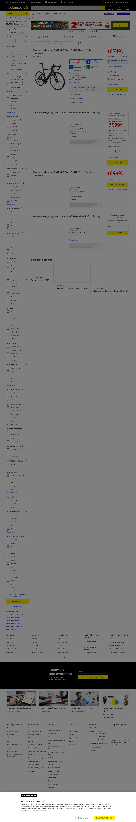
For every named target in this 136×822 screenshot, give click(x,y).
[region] (68, 807)
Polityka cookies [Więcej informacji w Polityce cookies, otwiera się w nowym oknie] (25, 813)
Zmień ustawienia (83, 818)
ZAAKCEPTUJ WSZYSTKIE (104, 818)
